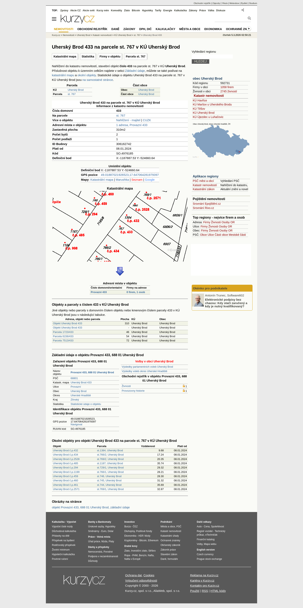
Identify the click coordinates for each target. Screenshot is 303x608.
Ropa (127, 555)
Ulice (211, 234)
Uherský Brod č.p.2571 (66, 489)
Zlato (127, 10)
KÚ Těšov (199, 108)
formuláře (173, 559)
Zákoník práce (168, 549)
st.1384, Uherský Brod (110, 450)
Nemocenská (95, 551)
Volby (199, 544)
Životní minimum (61, 549)
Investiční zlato (139, 550)
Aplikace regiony (205, 176)
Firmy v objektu (110, 56)
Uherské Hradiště (81, 395)
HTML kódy (218, 590)
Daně (115, 29)
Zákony (193, 10)
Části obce (221, 234)
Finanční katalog (205, 539)
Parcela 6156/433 (63, 336)
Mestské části (237, 234)
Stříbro (152, 550)
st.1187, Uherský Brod (110, 463)
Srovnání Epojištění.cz (207, 203)
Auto (199, 526)
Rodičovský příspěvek (63, 545)
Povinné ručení (60, 559)
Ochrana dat (133, 575)
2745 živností (228, 91)
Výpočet (71, 521)
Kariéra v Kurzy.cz (202, 580)
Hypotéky (147, 10)
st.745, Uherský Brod (109, 480)
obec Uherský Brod (207, 78)
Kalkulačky (165, 29)
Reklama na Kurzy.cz (204, 575)
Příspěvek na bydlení (63, 540)
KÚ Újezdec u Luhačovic (208, 117)
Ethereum (153, 540)
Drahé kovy (130, 546)
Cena (207, 526)
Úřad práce (94, 541)
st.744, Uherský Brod (109, 484)
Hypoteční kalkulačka (63, 554)
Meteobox (234, 3)
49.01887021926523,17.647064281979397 (130, 174)
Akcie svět (89, 10)
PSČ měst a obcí (203, 181)
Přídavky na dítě (60, 535)
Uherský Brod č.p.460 (65, 480)
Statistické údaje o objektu (86, 404)
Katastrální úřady (170, 535)
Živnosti (126, 386)
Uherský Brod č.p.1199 (66, 471)
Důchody (93, 561)
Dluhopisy (129, 531)
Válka (211, 10)
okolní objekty (87, 75)
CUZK (147, 120)
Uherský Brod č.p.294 (65, 467)
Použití (194, 590)
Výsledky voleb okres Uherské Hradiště (144, 371)
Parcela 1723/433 (63, 332)
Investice (129, 521)
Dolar (110, 531)
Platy (111, 541)
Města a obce (189, 29)
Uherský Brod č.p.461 (65, 484)
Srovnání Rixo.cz (203, 208)
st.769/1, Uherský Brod (110, 489)
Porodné (108, 551)
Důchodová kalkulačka (64, 531)
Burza (127, 526)
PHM (135, 555)
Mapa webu (210, 544)
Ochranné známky (240, 29)
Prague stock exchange (209, 559)
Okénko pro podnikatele (210, 288)
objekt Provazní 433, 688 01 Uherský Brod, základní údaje (91, 507)
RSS (205, 590)
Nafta (151, 555)
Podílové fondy (144, 531)
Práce (202, 10)
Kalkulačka (180, 10)
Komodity (116, 10)
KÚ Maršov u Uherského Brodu (212, 104)
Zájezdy (216, 3)
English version (206, 549)
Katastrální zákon (203, 189)
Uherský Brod (76, 89)
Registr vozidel (205, 531)
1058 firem (227, 87)
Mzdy (147, 535)
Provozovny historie (133, 390)
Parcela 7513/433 (63, 340)
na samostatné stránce (97, 79)
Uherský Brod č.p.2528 (66, 459)
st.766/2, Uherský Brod (110, 454)
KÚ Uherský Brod (203, 112)
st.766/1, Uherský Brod (110, 471)
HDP (140, 535)
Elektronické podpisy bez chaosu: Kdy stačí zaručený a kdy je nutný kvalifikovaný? (226, 303)
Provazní (76, 386)
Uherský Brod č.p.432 (65, 450)
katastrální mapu (63, 75)
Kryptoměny (130, 540)
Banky (91, 521)
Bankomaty (104, 521)
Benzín (142, 555)
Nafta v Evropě (132, 559)
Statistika (88, 56)
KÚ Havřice (200, 100)
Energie (167, 10)
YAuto (225, 3)
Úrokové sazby (96, 526)
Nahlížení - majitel (128, 120)
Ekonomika (213, 29)
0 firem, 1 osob (136, 292)
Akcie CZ (75, 10)
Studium (253, 3)
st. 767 (72, 94)
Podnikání (166, 521)
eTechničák (211, 534)
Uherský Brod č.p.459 (65, 476)
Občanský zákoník (170, 545)
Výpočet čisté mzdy (62, 526)
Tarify (158, 10)
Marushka (122, 179)
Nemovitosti (68, 35)
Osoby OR (228, 222)
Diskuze (220, 10)
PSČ (178, 526)
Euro (103, 531)
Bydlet (244, 3)
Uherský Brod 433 (81, 382)
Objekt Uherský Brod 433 (67, 323)
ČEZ (135, 526)
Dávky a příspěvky (98, 547)
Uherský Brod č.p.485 (65, 463)
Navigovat (76, 424)
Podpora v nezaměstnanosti (103, 556)
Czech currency (205, 554)
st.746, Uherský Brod (109, 476)
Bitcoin (136, 10)
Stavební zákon (169, 554)
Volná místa (103, 536)
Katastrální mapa (65, 56)
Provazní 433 (99, 292)
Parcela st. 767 (135, 56)
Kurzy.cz (56, 35)
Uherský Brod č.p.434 (65, 454)
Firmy (206, 222)
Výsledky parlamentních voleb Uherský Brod (147, 366)
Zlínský (75, 399)
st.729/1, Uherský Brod (110, 467)
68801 (74, 378)
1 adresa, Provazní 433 (131, 125)
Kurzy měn (103, 10)
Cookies (148, 575)
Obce (203, 234)
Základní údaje (135, 70)
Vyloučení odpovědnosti (141, 580)
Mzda (104, 541)
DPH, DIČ (145, 29)
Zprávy (64, 10)
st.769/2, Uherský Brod (110, 459)
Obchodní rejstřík (202, 3)
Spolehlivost (217, 526)
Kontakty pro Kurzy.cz (204, 585)
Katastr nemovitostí (209, 95)
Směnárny (93, 531)
